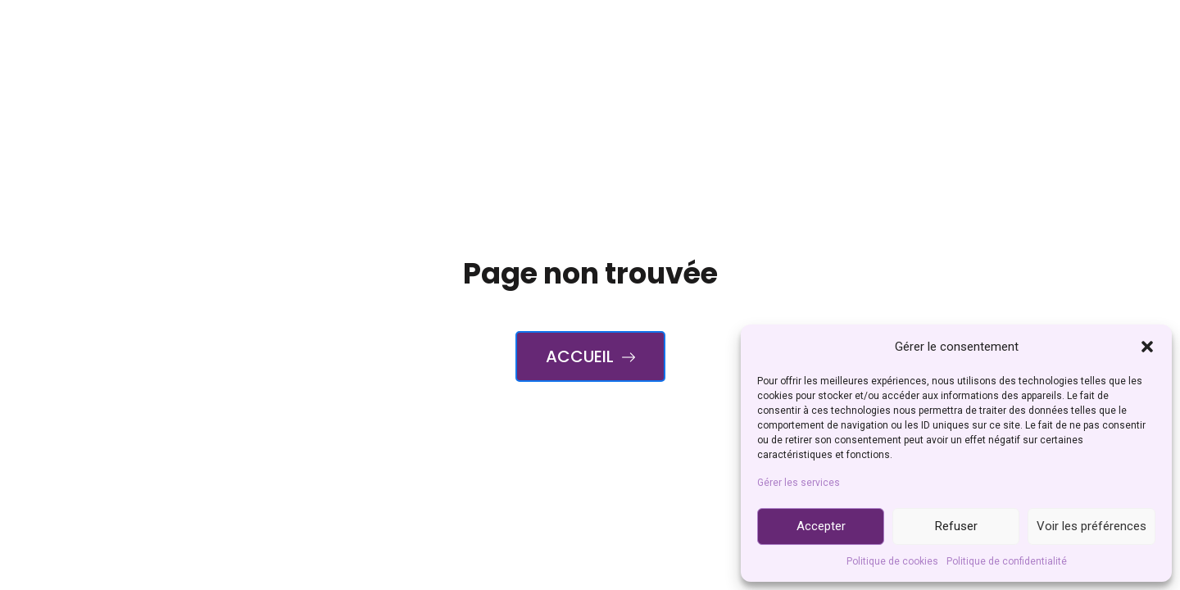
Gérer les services (798, 482)
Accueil (590, 356)
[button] (1147, 346)
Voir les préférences (1091, 526)
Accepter (821, 526)
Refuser (956, 526)
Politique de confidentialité (1006, 561)
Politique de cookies (892, 561)
